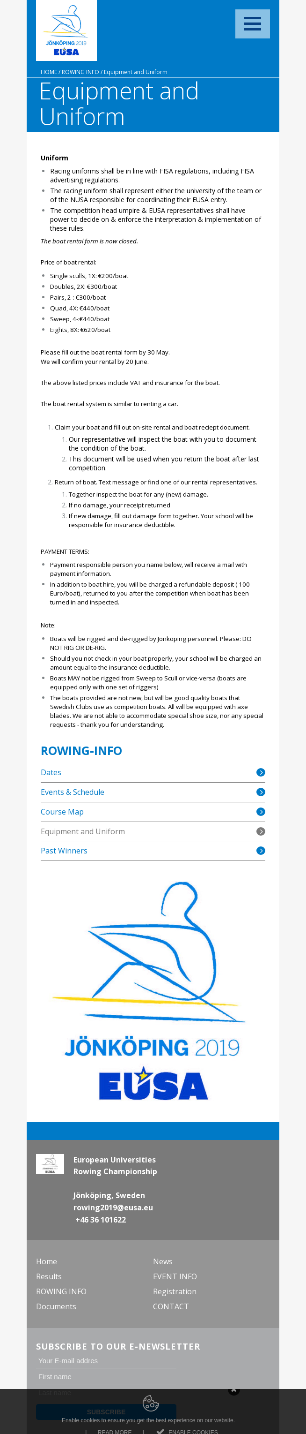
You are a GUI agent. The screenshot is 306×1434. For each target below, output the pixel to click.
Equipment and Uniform (136, 72)
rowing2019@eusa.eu (113, 1207)
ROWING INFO (80, 72)
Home (49, 72)
